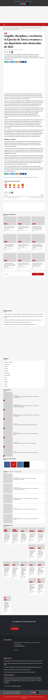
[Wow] (14, 185)
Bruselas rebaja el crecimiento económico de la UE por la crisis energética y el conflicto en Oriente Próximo (23, 317)
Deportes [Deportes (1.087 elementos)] (26, 677)
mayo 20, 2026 (24, 541)
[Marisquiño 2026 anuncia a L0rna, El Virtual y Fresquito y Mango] (8, 442)
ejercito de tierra (20, 177)
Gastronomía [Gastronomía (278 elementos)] (7, 680)
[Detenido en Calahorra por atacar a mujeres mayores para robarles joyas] (8, 452)
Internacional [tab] (18, 471)
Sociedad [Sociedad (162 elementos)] (33, 680)
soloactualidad (21, 266)
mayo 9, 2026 (39, 266)
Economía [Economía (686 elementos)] (32, 677)
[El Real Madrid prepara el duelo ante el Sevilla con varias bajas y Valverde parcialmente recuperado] (10, 257)
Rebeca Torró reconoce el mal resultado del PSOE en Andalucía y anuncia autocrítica (15, 570)
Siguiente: (34, 196)
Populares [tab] (11, 471)
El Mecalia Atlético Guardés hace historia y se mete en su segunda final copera (37, 264)
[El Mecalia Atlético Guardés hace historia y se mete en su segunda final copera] (38, 257)
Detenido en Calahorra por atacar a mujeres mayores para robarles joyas (25, 452)
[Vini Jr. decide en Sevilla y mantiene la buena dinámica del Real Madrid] (24, 220)
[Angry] (22, 185)
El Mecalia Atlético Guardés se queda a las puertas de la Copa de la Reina (23, 264)
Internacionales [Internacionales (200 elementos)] (16, 680)
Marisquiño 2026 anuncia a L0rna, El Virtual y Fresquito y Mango (24, 443)
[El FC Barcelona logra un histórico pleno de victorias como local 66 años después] (38, 220)
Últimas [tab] (6, 471)
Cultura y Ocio (7, 364)
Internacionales (7, 375)
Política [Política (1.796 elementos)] (28, 680)
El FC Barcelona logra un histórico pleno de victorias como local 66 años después (37, 227)
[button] (4, 24)
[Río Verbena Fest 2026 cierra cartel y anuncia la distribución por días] (8, 424)
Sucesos (5, 384)
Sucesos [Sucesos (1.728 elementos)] (39, 680)
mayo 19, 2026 (32, 540)
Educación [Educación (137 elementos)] (38, 677)
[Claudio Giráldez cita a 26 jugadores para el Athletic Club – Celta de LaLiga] (24, 238)
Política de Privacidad (7, 693)
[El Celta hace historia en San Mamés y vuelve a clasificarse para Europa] (10, 220)
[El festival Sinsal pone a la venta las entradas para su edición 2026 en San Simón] (8, 433)
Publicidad (26, 1)
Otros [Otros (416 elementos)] (22, 680)
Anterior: (14, 196)
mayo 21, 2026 (7, 541)
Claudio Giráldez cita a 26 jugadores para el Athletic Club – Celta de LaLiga (24, 245)
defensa (7, 177)
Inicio (23, 1)
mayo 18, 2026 (15, 576)
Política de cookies (16, 693)
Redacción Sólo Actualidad (9, 49)
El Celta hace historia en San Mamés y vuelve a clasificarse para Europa (9, 227)
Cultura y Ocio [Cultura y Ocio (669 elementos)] (18, 677)
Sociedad (6, 381)
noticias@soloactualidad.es (19, 645)
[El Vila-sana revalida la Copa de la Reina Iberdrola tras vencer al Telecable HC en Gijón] (10, 238)
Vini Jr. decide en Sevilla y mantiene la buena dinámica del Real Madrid (24, 227)
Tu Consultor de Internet (16, 685)
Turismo (5, 386)
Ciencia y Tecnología (8, 362)
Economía (6, 368)
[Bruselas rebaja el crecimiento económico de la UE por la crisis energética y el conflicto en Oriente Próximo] (8, 405)
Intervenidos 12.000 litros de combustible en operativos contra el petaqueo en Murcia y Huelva (23, 319)
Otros (5, 377)
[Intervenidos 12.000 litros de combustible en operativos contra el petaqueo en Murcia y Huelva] (8, 415)
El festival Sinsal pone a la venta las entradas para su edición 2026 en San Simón (19, 324)
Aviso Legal (18, 691)
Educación (6, 370)
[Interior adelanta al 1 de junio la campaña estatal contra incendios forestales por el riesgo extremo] (8, 396)
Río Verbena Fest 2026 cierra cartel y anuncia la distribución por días (17, 322)
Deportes (5, 33)
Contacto (31, 1)
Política (5, 379)
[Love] (6, 185)
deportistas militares (13, 177)
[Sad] (18, 185)
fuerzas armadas (26, 177)
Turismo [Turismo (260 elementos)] (6, 682)
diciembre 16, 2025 (17, 49)
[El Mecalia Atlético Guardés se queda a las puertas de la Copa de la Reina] (24, 257)
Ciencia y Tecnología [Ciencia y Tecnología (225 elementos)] (9, 677)
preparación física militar (33, 177)
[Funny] (10, 185)
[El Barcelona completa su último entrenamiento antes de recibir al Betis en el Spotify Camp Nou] (38, 238)
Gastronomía (6, 373)
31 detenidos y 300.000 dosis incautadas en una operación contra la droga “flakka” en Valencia (6, 605)
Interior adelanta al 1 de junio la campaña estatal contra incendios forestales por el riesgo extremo (23, 314)
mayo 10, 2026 (26, 266)
